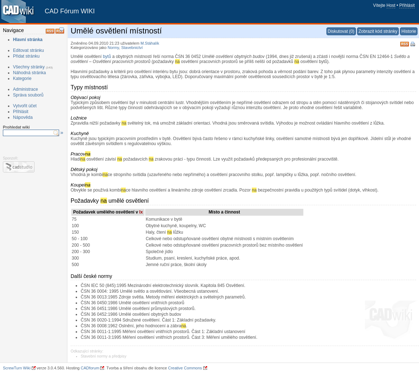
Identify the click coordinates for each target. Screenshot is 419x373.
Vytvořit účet (25, 105)
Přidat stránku (26, 56)
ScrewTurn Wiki (17, 368)
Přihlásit (407, 5)
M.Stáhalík (150, 43)
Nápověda (23, 117)
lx (141, 212)
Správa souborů (28, 95)
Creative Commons (185, 368)
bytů (107, 56)
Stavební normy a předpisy (103, 356)
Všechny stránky (29, 66)
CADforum (90, 368)
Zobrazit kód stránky (377, 31)
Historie (408, 31)
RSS (404, 43)
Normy (113, 47)
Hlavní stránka (28, 39)
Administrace (25, 89)
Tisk (413, 45)
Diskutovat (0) (341, 31)
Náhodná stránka (29, 72)
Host (391, 5)
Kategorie (22, 78)
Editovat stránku (28, 50)
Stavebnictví (132, 47)
